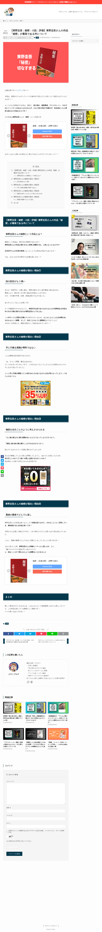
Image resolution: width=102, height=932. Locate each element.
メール (9, 815)
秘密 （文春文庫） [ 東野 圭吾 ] (45, 126)
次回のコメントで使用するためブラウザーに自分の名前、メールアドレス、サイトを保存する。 (36, 831)
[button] (8, 633)
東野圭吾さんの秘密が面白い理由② (26, 185)
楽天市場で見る (47, 136)
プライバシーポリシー (51, 926)
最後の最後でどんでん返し (25, 199)
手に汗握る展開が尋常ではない (27, 187)
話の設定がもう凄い (23, 181)
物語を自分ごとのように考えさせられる (29, 193)
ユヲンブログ (13, 674)
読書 (37, 37)
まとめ (16, 203)
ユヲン (20, 90)
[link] (28, 682)
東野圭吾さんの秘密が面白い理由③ (26, 191)
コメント (10, 781)
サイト (8, 823)
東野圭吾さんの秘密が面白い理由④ (26, 197)
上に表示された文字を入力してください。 (19, 841)
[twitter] (31, 682)
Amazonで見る (46, 131)
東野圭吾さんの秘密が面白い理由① (26, 179)
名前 (8, 807)
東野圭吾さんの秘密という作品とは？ (29, 175)
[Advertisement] (85, 58)
